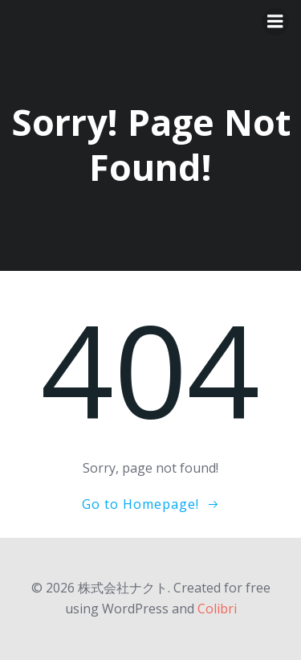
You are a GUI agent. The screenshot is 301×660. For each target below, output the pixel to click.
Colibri (217, 608)
